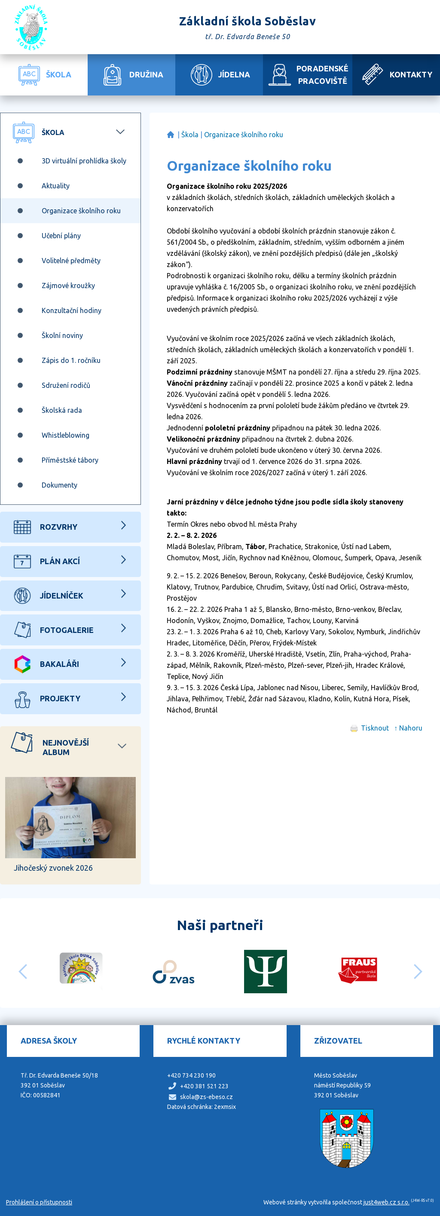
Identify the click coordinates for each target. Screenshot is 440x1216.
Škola (190, 134)
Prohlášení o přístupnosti (39, 1202)
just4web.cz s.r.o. (386, 1202)
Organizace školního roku (243, 134)
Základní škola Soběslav (170, 134)
